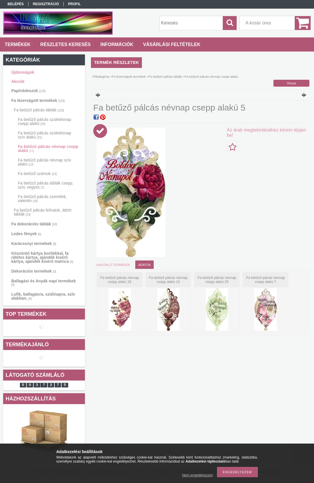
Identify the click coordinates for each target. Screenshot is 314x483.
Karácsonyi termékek (33, 243)
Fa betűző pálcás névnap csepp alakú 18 (119, 280)
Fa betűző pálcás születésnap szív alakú (44, 135)
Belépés (15, 4)
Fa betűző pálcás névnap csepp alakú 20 (216, 280)
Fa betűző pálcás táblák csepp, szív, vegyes (45, 185)
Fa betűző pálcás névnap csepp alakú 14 (168, 280)
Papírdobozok (28, 90)
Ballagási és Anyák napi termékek (43, 282)
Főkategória (100, 76)
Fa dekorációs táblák (34, 224)
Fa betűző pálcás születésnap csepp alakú (44, 121)
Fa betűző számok (37, 173)
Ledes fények (26, 233)
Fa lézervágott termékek (38, 100)
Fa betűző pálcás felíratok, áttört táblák (42, 212)
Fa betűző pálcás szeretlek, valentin (42, 198)
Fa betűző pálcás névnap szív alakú (44, 162)
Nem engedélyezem (197, 475)
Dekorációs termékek (33, 271)
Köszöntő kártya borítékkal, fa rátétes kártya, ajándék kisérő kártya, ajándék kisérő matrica (42, 257)
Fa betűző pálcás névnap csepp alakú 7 (265, 280)
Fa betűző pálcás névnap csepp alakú (48, 148)
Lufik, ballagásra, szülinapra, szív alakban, (43, 296)
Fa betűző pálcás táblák (39, 110)
